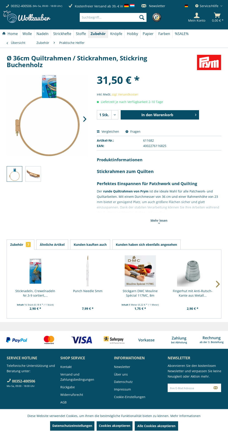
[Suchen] (142, 17)
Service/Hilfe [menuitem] (207, 6)
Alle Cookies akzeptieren (156, 426)
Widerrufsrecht (71, 395)
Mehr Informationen (185, 416)
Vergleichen (108, 131)
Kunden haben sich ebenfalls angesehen (146, 244)
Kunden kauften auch (90, 244)
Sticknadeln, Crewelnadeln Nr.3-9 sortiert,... (35, 293)
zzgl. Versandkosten (125, 94)
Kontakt (66, 367)
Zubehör (20, 244)
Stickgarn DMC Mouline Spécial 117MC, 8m (140, 293)
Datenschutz (123, 382)
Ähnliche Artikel (52, 244)
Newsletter (153, 6)
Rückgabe (67, 387)
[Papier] (148, 33)
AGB (63, 402)
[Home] (10, 33)
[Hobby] (132, 33)
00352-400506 (21, 6)
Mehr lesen (159, 221)
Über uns (121, 374)
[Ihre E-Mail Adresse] (189, 388)
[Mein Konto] (196, 17)
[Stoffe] (81, 33)
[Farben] (164, 33)
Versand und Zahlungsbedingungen (77, 377)
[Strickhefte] (62, 33)
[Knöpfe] (116, 33)
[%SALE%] (182, 33)
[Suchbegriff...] (113, 17)
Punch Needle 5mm (87, 291)
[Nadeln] (42, 33)
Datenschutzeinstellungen (72, 426)
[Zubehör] (98, 33)
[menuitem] (119, 17)
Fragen (133, 131)
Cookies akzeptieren (114, 426)
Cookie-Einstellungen (129, 397)
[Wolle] (27, 33)
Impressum (122, 389)
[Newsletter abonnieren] (215, 388)
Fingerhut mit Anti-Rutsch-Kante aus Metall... (192, 293)
